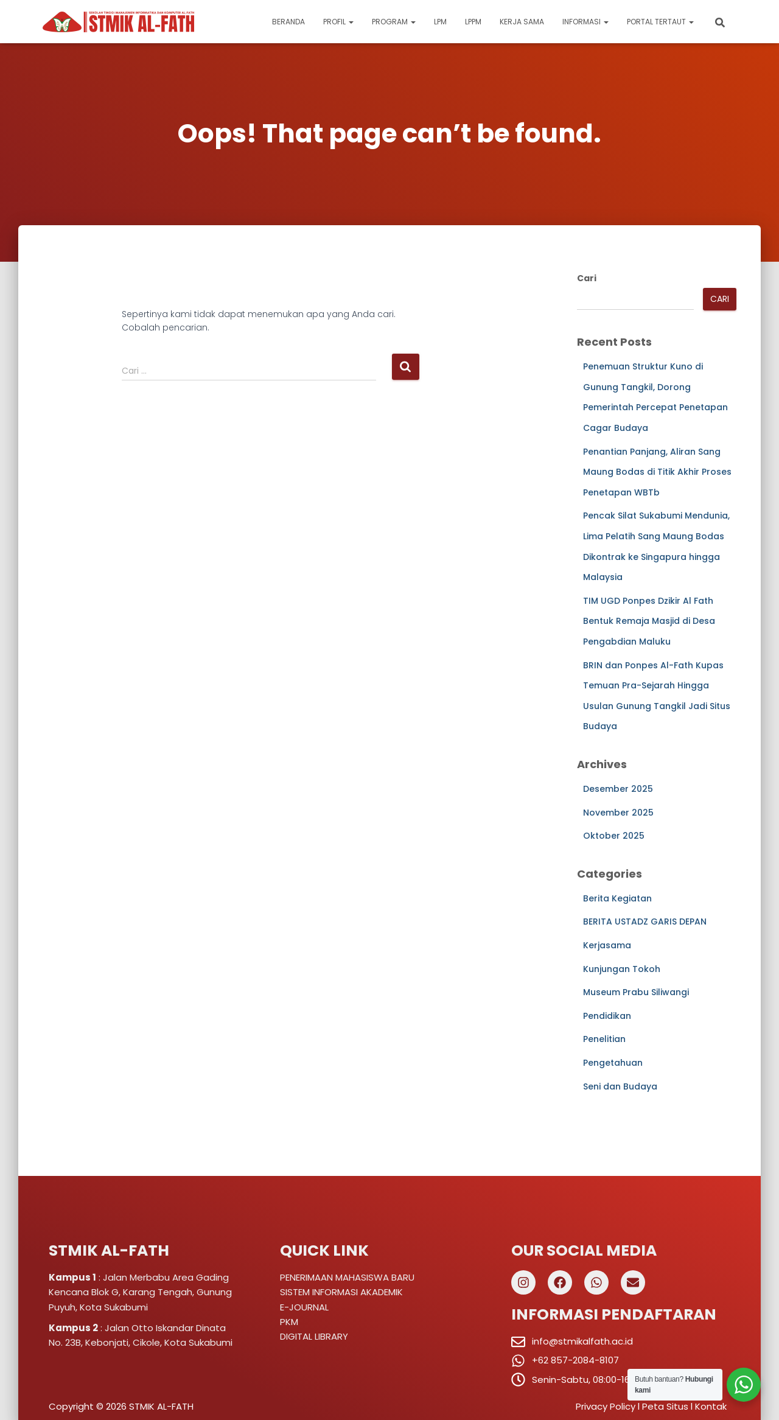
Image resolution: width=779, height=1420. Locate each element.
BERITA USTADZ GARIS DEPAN (645, 921)
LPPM (473, 21)
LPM (440, 21)
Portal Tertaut (660, 21)
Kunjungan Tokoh (621, 969)
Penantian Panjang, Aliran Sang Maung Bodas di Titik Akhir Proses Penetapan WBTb (657, 472)
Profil (338, 21)
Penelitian (604, 1039)
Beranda (288, 21)
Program (394, 21)
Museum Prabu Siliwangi (636, 992)
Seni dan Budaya (620, 1086)
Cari (586, 278)
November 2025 (618, 812)
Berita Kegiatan (617, 898)
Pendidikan (607, 1016)
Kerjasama (607, 945)
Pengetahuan (613, 1063)
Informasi (585, 21)
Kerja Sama (522, 21)
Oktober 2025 (614, 836)
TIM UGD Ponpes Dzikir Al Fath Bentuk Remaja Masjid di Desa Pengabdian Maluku (649, 621)
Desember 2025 (618, 789)
